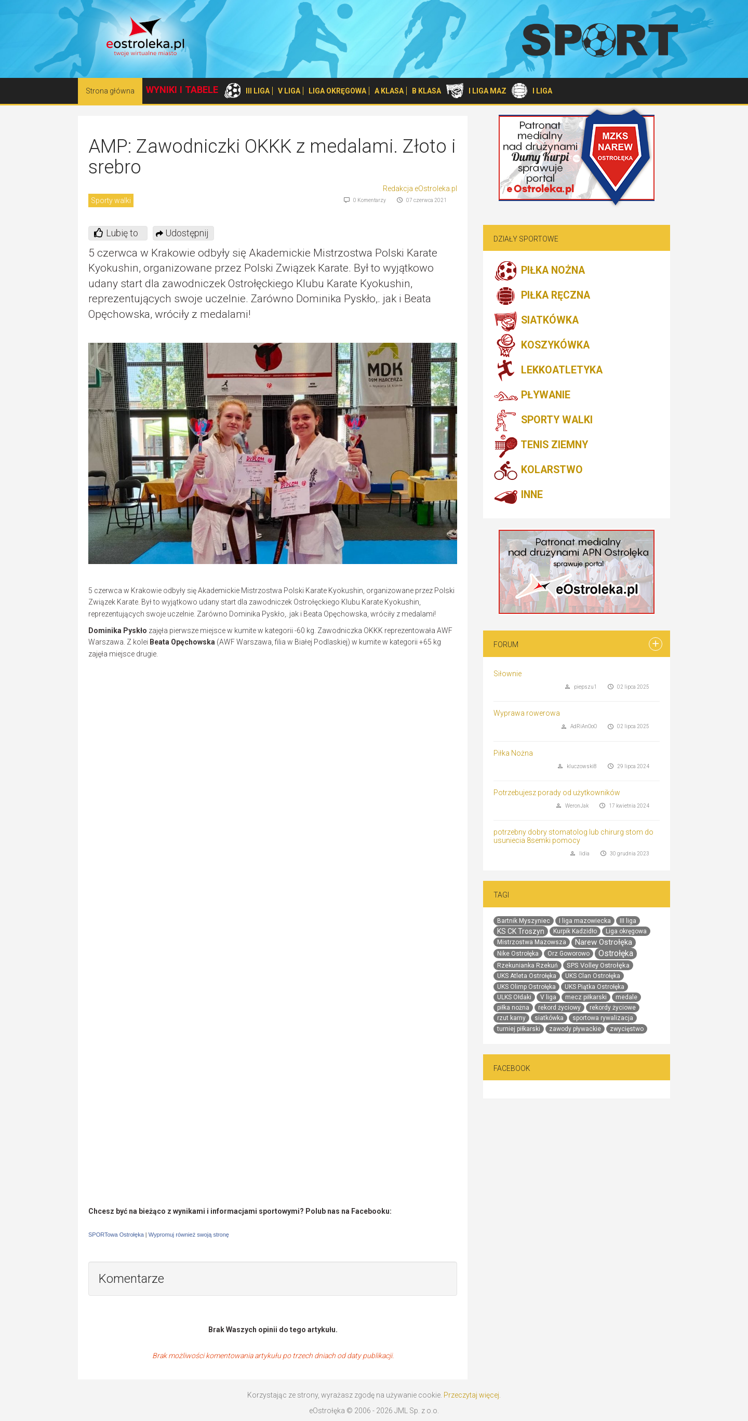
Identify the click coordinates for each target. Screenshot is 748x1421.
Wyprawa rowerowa (526, 713)
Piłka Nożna (513, 753)
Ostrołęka (615, 953)
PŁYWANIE (531, 395)
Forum (505, 644)
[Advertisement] (370, 740)
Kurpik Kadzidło (575, 931)
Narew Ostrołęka (603, 942)
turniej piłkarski (518, 1029)
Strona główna (110, 91)
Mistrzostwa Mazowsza (531, 942)
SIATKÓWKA (536, 321)
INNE (518, 495)
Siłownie (507, 673)
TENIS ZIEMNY (540, 445)
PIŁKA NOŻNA (539, 271)
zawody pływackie (575, 1029)
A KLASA (389, 91)
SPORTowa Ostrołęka (116, 1234)
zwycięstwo (627, 1029)
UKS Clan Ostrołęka (592, 976)
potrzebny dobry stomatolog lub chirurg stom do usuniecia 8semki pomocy (573, 836)
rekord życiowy (559, 1007)
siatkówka (549, 1018)
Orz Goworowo (568, 953)
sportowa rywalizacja (602, 1018)
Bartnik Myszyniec (523, 920)
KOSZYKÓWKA (541, 345)
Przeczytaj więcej (471, 1395)
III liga (628, 920)
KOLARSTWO (538, 470)
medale (626, 997)
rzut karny (511, 1018)
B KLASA (426, 91)
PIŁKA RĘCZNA (541, 296)
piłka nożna (513, 1007)
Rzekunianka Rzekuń (527, 965)
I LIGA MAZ (487, 91)
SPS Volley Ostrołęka (598, 965)
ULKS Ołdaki (514, 997)
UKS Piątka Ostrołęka (594, 986)
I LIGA (542, 91)
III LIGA (258, 91)
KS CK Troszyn (520, 931)
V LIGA (289, 91)
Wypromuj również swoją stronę (189, 1234)
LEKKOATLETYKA (548, 370)
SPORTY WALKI (543, 420)
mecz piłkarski (586, 997)
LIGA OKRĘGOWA (337, 91)
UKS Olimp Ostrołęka (526, 986)
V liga (548, 997)
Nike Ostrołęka (518, 953)
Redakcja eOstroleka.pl (420, 188)
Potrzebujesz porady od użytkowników (556, 792)
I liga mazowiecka (585, 920)
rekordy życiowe (613, 1007)
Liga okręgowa (626, 931)
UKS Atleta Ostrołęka (526, 976)
